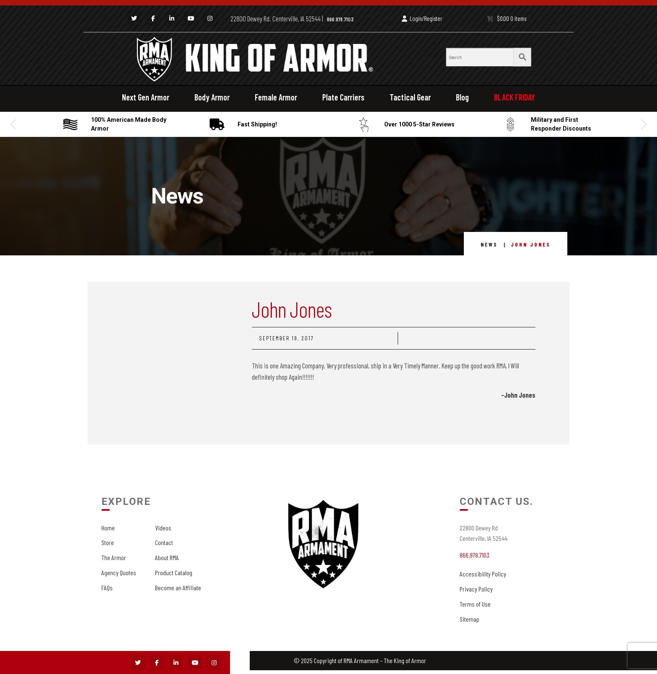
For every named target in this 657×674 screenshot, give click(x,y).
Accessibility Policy (483, 574)
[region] (328, 124)
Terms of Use (475, 604)
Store (107, 542)
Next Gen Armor (145, 97)
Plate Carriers (343, 97)
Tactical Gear (410, 97)
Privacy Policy (476, 589)
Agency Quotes (118, 572)
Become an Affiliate (178, 588)
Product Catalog (173, 572)
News (489, 244)
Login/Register (422, 18)
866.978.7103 (340, 19)
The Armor (113, 557)
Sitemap (469, 619)
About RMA (167, 557)
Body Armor (212, 97)
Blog (462, 97)
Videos (163, 528)
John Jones (292, 309)
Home (108, 528)
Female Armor (276, 97)
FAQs (107, 588)
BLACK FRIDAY (514, 97)
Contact (164, 542)
